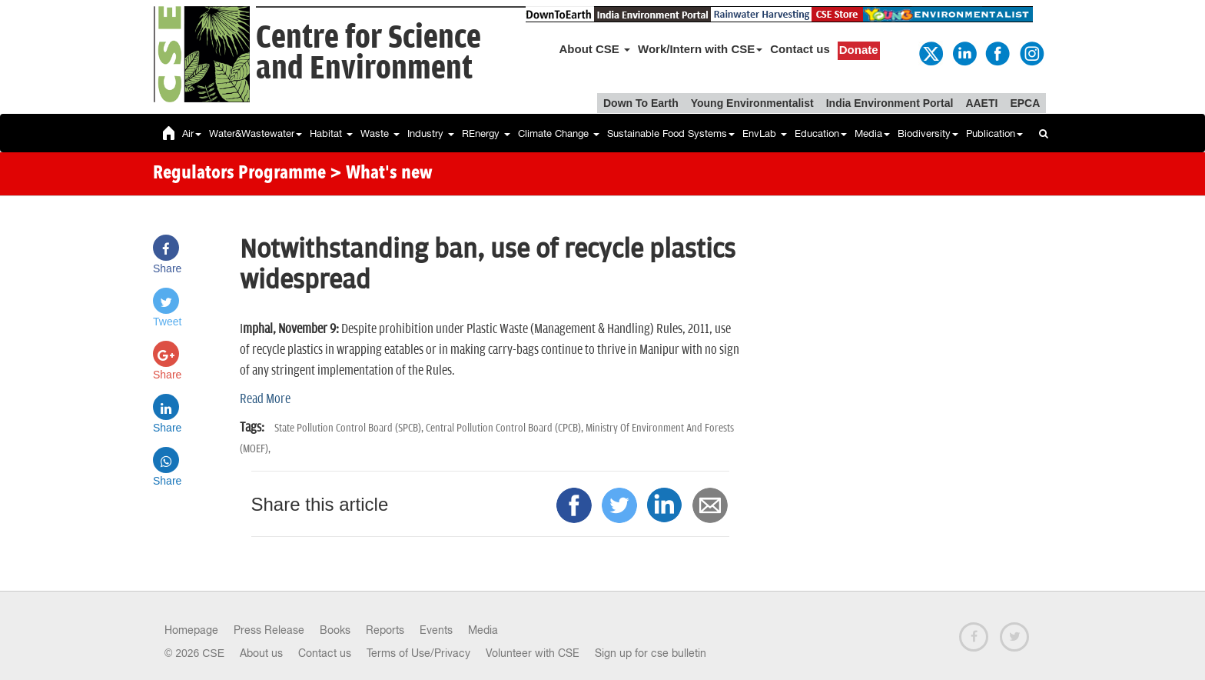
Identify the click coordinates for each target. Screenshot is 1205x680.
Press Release (269, 630)
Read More (265, 399)
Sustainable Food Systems (671, 133)
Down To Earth (641, 103)
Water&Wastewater (255, 133)
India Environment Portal (890, 103)
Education (821, 133)
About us (261, 653)
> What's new (381, 174)
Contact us (800, 48)
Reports (385, 630)
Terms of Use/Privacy (418, 653)
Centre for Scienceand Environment (368, 53)
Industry (430, 133)
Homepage (191, 630)
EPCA (1025, 103)
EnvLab (764, 133)
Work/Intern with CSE (700, 48)
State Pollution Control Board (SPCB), (350, 428)
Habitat (331, 133)
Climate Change (558, 133)
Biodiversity (928, 133)
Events (436, 630)
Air (191, 133)
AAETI (981, 103)
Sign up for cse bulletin (650, 653)
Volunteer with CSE (532, 653)
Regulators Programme (239, 174)
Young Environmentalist (752, 103)
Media (872, 133)
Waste (380, 133)
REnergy (486, 133)
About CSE (595, 48)
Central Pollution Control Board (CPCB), (506, 428)
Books (335, 630)
